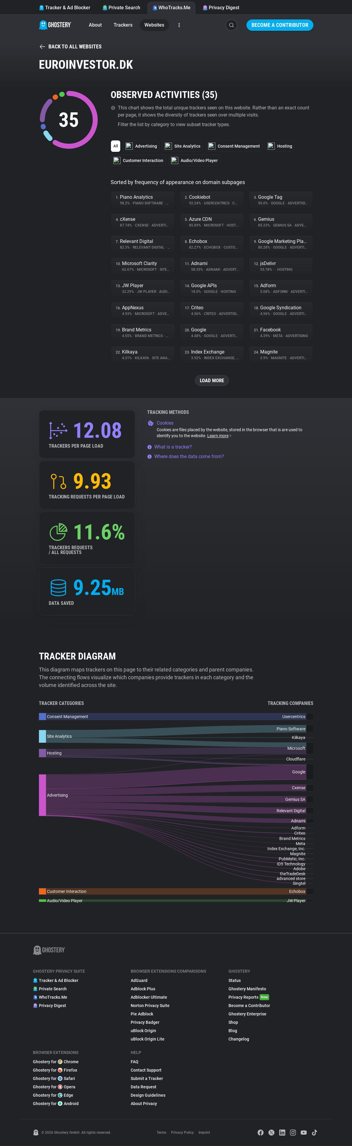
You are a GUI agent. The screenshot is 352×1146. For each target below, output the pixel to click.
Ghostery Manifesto (247, 989)
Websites (154, 25)
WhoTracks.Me (171, 7)
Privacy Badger (145, 1022)
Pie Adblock (142, 1014)
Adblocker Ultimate (149, 997)
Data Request (143, 1087)
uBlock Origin (143, 1031)
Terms (161, 1133)
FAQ (134, 1062)
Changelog (238, 1039)
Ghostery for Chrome (56, 1062)
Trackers (123, 25)
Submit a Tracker (147, 1078)
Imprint (204, 1133)
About (95, 25)
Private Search (121, 7)
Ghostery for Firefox (55, 1070)
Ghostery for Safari (54, 1078)
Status (234, 980)
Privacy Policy (182, 1133)
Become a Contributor (280, 25)
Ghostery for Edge (53, 1095)
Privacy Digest (220, 7)
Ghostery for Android (56, 1103)
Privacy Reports (248, 997)
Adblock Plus (143, 989)
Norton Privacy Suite (150, 1005)
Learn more (219, 436)
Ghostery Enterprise (247, 1014)
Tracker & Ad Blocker (64, 7)
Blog (232, 1031)
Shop (233, 1022)
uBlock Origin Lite (147, 1039)
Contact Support (146, 1070)
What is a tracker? (169, 447)
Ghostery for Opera (54, 1087)
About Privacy (144, 1103)
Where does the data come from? (185, 457)
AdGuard (139, 980)
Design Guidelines (148, 1095)
